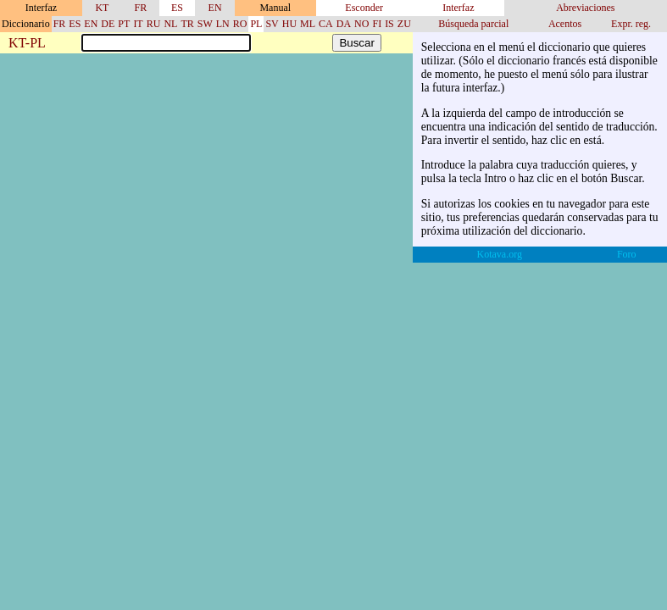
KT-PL (27, 43)
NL (170, 24)
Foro (626, 254)
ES (177, 8)
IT (137, 24)
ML (307, 24)
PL (256, 24)
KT (101, 8)
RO (240, 24)
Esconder (364, 8)
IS (389, 24)
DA (343, 24)
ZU (404, 24)
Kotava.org (499, 254)
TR (187, 24)
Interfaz (458, 8)
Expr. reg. (631, 24)
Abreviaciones (585, 8)
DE (107, 24)
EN (215, 8)
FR (141, 8)
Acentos (564, 24)
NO (361, 24)
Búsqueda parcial (473, 24)
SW (205, 24)
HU (289, 24)
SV (271, 24)
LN (223, 24)
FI (376, 24)
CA (326, 24)
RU (154, 24)
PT (124, 24)
